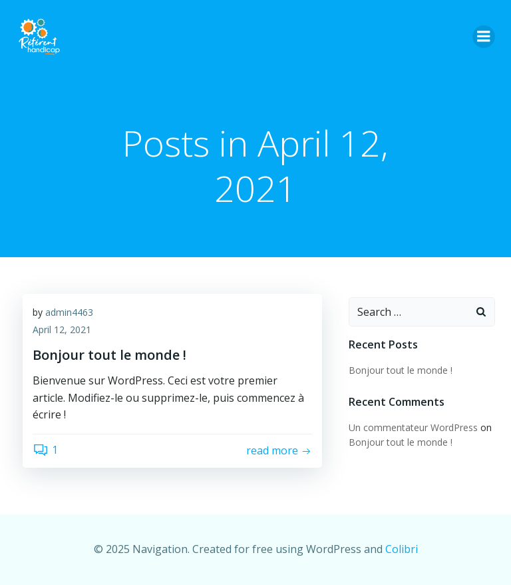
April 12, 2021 (62, 329)
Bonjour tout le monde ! (400, 370)
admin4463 (69, 312)
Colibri (401, 549)
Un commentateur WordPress (413, 427)
